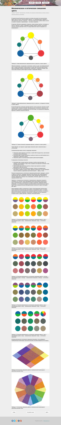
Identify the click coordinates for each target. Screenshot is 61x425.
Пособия (32, 2)
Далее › (47, 412)
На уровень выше (30, 412)
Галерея (38, 2)
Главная (13, 12)
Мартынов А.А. (46, 420)
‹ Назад (13, 412)
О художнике (45, 2)
